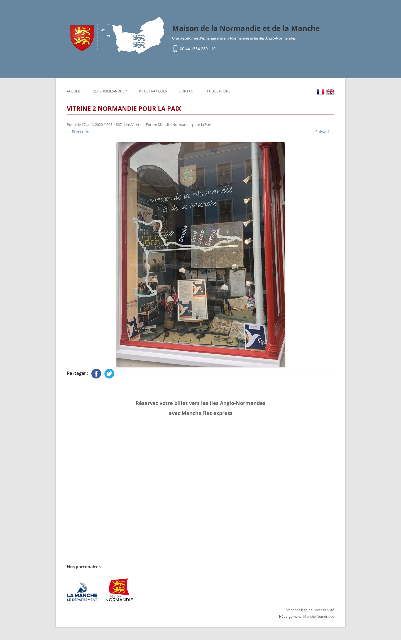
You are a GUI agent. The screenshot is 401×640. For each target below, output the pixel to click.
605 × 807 (114, 124)
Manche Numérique (318, 616)
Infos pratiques (153, 91)
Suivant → (324, 131)
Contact (187, 91)
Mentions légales (299, 609)
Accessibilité (324, 609)
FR (320, 92)
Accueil (73, 91)
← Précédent (79, 131)
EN (330, 92)
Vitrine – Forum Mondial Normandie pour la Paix (171, 124)
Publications (219, 91)
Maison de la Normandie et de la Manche (246, 28)
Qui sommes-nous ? (110, 91)
